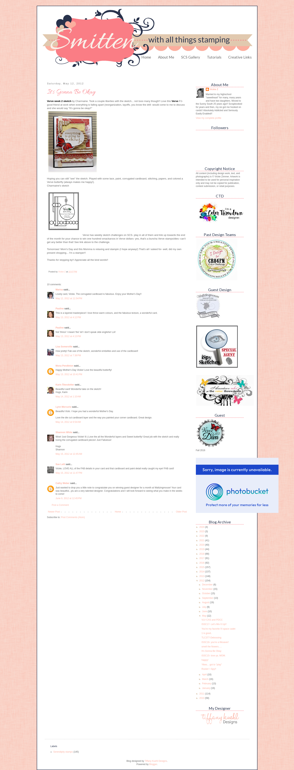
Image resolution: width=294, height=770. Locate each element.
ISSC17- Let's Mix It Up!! (213, 624)
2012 (202, 580)
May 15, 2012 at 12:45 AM (69, 454)
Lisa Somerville (64, 346)
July (204, 607)
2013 (202, 576)
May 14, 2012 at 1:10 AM (68, 396)
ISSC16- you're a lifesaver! (215, 642)
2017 (202, 558)
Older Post (181, 511)
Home (146, 57)
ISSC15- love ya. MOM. (213, 655)
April (204, 674)
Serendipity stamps (63, 751)
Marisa (59, 289)
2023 (202, 531)
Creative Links (240, 57)
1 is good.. (206, 633)
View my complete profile (208, 118)
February (207, 683)
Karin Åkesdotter (65, 384)
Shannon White (64, 432)
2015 (202, 567)
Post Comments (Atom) (73, 517)
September (208, 598)
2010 (202, 698)
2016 (202, 562)
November (207, 589)
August (206, 602)
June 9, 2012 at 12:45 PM (69, 498)
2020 (202, 544)
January (206, 688)
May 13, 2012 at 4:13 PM (68, 336)
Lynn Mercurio (63, 407)
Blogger (153, 764)
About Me (166, 57)
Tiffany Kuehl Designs (156, 761)
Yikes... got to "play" (211, 664)
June (205, 611)
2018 (202, 553)
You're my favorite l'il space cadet (218, 628)
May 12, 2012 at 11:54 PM (69, 298)
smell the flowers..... (211, 646)
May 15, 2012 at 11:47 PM (69, 473)
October (206, 593)
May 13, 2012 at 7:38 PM (68, 355)
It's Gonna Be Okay (211, 651)
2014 (202, 571)
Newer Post (54, 511)
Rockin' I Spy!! (208, 669)
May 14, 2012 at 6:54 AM (68, 422)
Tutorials (214, 57)
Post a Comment (60, 505)
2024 (202, 527)
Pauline (60, 308)
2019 (202, 549)
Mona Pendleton (64, 365)
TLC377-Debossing (211, 637)
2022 (202, 536)
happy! (204, 660)
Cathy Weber (63, 483)
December (207, 584)
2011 (202, 693)
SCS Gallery (190, 57)
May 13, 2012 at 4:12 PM (68, 317)
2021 (202, 540)
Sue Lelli (61, 464)
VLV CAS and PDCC (212, 619)
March (205, 679)
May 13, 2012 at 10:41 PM (69, 374)
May (204, 615)
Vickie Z (214, 89)
